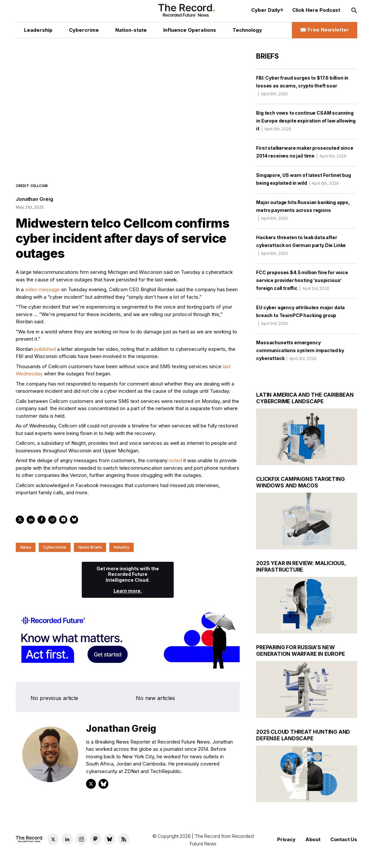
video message (42, 289)
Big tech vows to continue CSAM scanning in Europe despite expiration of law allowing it (306, 120)
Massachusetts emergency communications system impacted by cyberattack (300, 350)
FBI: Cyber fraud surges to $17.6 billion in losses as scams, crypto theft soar (302, 85)
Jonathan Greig (34, 199)
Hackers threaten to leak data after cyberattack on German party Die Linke (301, 245)
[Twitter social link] (53, 839)
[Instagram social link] (81, 839)
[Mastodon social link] (95, 839)
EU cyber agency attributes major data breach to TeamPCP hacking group (300, 315)
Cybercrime (54, 547)
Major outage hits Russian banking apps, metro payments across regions (303, 210)
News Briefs (90, 547)
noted (175, 460)
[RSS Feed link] (123, 839)
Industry (121, 547)
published (45, 349)
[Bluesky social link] (109, 839)
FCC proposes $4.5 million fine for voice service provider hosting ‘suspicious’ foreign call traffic (302, 280)
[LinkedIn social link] (67, 839)
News (25, 547)
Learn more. (128, 591)
